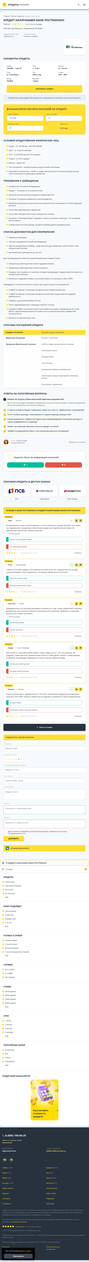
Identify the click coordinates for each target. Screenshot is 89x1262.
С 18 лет (8, 924)
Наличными (10, 884)
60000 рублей (10, 997)
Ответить (78, 553)
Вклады (5, 1185)
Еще (6, 899)
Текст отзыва (9, 787)
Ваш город (8, 776)
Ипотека (49, 1185)
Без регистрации (11, 950)
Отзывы (44, 870)
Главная (6, 16)
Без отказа (9, 891)
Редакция (50, 1200)
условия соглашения (19, 1224)
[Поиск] (78, 4)
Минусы (7, 818)
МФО (4, 1180)
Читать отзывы (44, 727)
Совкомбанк (10, 1063)
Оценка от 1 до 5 (10, 755)
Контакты (50, 1205)
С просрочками (11, 946)
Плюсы (6, 803)
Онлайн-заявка (11, 942)
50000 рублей (10, 993)
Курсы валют (7, 1190)
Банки (48, 1180)
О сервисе (6, 1205)
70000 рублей (10, 1001)
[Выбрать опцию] (44, 832)
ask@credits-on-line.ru (56, 1153)
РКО (48, 1174)
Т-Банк (7, 1059)
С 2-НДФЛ (9, 975)
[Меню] (84, 4)
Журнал (5, 1195)
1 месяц (8, 1022)
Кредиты (50, 1169)
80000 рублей (10, 1005)
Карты (5, 1174)
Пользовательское (66, 1250)
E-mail (15, 765)
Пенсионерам (10, 913)
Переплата (64, 124)
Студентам (9, 917)
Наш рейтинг (20, 1228)
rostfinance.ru (8, 36)
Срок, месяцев (51, 114)
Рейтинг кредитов (17, 16)
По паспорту (10, 895)
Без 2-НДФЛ (9, 971)
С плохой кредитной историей (17, 954)
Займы (5, 1169)
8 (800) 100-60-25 (15, 1137)
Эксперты (6, 1200)
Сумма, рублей (13, 114)
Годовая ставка (13, 124)
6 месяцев (9, 1034)
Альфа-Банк (9, 1052)
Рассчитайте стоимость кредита (40, 1115)
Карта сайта (51, 1195)
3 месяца (8, 1030)
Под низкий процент (13, 887)
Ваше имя (7, 744)
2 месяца (8, 1026)
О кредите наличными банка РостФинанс (24, 863)
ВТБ (6, 1055)
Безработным (10, 921)
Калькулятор (51, 1190)
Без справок (10, 979)
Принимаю (18, 1256)
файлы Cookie (25, 1251)
